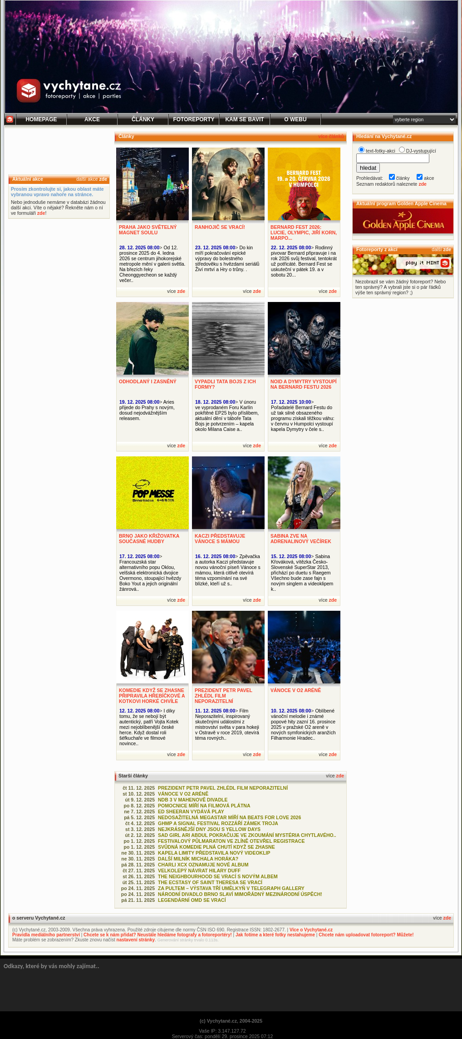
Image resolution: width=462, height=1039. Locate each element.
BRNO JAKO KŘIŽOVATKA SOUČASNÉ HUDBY (149, 538)
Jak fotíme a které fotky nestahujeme (275, 934)
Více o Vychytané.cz (311, 929)
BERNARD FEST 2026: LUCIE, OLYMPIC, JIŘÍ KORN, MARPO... (303, 232)
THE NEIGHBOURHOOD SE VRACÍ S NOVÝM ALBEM (218, 876)
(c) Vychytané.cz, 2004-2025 (231, 1021)
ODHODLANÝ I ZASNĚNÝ (148, 381)
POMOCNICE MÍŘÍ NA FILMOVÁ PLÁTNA (204, 805)
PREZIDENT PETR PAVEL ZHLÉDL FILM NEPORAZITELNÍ (223, 696)
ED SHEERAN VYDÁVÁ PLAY (191, 811)
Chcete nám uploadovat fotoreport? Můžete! (366, 934)
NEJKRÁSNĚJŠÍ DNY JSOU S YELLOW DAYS (209, 829)
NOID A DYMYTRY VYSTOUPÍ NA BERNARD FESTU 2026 (303, 384)
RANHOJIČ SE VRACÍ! (220, 227)
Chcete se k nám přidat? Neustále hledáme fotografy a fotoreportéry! (158, 934)
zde (103, 179)
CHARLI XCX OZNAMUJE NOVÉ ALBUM (203, 864)
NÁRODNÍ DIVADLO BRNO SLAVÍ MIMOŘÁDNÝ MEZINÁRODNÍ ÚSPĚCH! (240, 894)
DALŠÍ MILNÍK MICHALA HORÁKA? (198, 858)
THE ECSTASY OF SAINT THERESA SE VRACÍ (210, 882)
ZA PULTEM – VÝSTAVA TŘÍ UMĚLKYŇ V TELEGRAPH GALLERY (231, 888)
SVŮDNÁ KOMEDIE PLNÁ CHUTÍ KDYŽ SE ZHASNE (216, 847)
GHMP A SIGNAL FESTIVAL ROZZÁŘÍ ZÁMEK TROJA (218, 823)
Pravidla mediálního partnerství (46, 934)
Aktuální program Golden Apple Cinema (401, 203)
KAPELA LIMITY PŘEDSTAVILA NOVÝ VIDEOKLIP (214, 853)
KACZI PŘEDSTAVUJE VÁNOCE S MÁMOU (220, 538)
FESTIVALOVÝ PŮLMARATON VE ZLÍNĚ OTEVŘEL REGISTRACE (231, 841)
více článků (331, 136)
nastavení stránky (136, 939)
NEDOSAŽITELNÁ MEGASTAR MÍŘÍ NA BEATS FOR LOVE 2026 (229, 817)
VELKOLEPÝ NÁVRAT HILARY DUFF (199, 870)
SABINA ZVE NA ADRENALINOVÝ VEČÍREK (300, 538)
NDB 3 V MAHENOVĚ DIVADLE (192, 799)
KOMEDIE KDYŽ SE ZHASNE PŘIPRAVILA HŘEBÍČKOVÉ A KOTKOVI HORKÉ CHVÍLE (152, 696)
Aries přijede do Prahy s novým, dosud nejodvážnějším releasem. (147, 410)
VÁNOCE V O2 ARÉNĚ (295, 690)
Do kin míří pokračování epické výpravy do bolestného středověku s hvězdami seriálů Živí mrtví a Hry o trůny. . (227, 258)
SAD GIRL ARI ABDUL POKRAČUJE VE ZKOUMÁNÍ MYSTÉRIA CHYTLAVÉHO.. (247, 835)
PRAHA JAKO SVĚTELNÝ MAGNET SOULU (148, 229)
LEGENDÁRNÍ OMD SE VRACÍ (192, 900)
